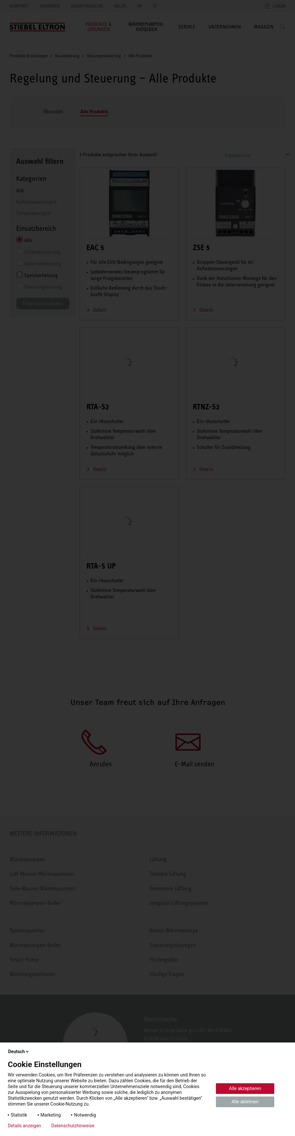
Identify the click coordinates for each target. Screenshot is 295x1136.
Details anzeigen (24, 1125)
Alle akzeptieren (245, 1088)
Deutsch (19, 1051)
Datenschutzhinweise (72, 1125)
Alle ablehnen (245, 1101)
